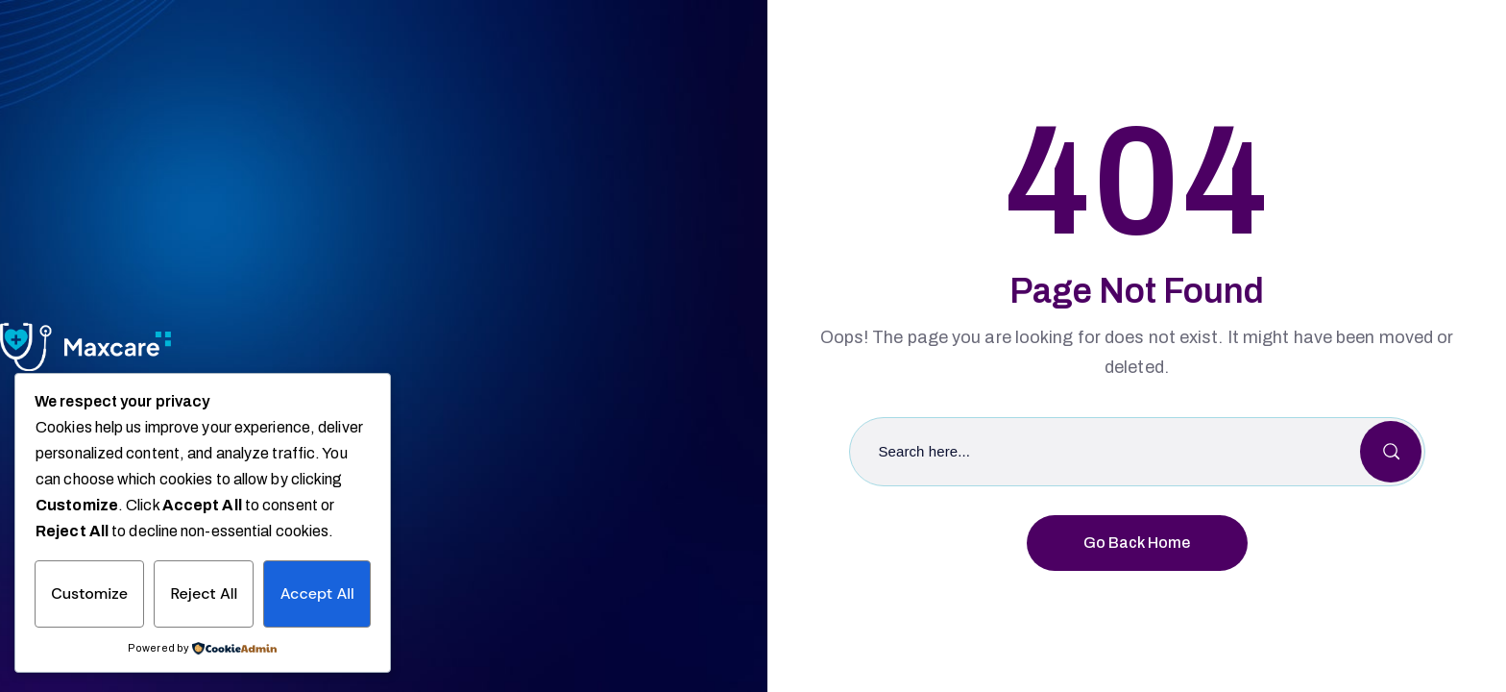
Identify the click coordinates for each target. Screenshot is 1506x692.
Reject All (203, 593)
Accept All (317, 593)
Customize (89, 593)
